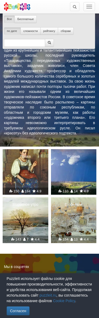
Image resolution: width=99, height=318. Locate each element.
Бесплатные (25, 19)
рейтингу (49, 31)
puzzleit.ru (48, 295)
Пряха (25, 156)
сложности (30, 31)
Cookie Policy (64, 301)
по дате (12, 31)
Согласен (18, 311)
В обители (73, 204)
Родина (73, 156)
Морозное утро (25, 204)
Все (9, 19)
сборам (66, 31)
